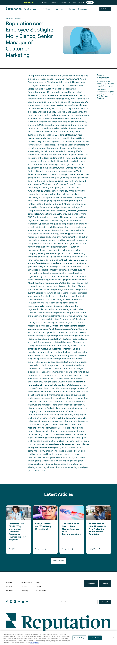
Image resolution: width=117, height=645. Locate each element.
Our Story (24, 586)
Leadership (24, 590)
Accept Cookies (95, 638)
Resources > (10, 18)
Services (9, 586)
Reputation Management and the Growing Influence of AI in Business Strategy (105, 94)
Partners (38, 582)
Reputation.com (36, 302)
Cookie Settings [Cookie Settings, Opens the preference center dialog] (79, 638)
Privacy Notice (34, 643)
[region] (58, 638)
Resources (9, 590)
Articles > (18, 18)
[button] (32, 9)
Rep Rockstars (41, 590)
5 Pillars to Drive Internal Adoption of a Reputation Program (105, 83)
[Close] (113, 637)
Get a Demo (105, 9)
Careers (38, 586)
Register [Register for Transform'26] (90, 2)
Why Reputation (26, 582)
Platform (9, 582)
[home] (14, 8)
